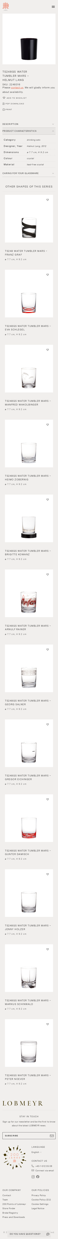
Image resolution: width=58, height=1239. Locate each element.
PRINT (9, 109)
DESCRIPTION (10, 124)
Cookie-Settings (40, 1204)
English (35, 1152)
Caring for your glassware (20, 173)
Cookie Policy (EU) (41, 1200)
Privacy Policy (39, 1195)
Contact (6, 1195)
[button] (29, 39)
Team (5, 1200)
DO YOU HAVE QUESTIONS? (25, 1234)
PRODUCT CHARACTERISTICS (19, 131)
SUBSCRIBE (29, 1135)
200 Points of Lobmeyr (14, 1204)
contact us (17, 87)
